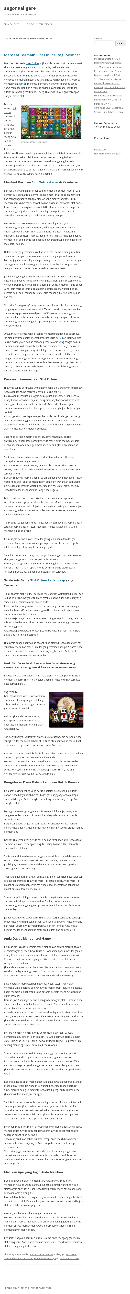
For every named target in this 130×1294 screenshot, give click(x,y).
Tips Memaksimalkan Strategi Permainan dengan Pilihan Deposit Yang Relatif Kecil (109, 71)
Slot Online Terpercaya (39, 24)
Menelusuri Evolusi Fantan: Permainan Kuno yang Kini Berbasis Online (108, 99)
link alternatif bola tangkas (108, 153)
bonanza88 (100, 149)
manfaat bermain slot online (18, 1258)
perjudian (61, 337)
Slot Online (32, 63)
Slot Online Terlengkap (47, 580)
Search (98, 38)
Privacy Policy (11, 24)
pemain (22, 83)
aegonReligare (20, 8)
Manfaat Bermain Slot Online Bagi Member (42, 54)
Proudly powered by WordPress (35, 1287)
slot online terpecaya (45, 1258)
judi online (71, 1254)
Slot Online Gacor (45, 182)
